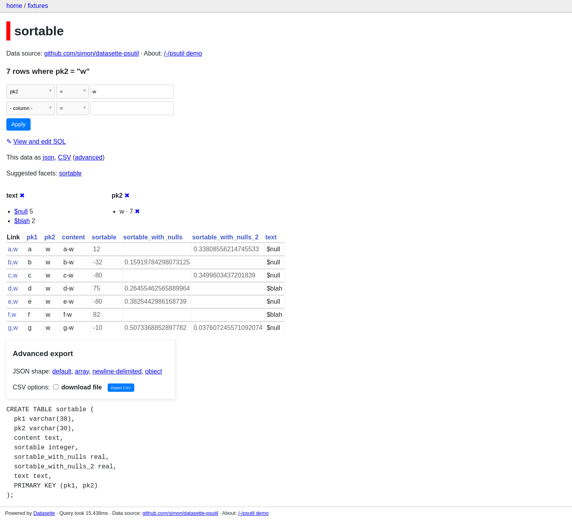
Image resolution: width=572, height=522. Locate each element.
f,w (12, 314)
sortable (70, 173)
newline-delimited (117, 371)
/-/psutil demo (183, 53)
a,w (13, 249)
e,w (13, 301)
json (48, 157)
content (73, 237)
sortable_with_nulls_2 (225, 237)
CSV (64, 157)
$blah (22, 221)
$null (21, 211)
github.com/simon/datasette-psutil (91, 53)
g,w (13, 327)
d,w (13, 288)
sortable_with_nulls (152, 237)
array (82, 371)
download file (77, 387)
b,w (13, 262)
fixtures (37, 5)
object (153, 371)
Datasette (44, 513)
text (270, 237)
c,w (12, 275)
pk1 (32, 237)
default (62, 371)
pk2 (49, 237)
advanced (88, 157)
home (14, 5)
